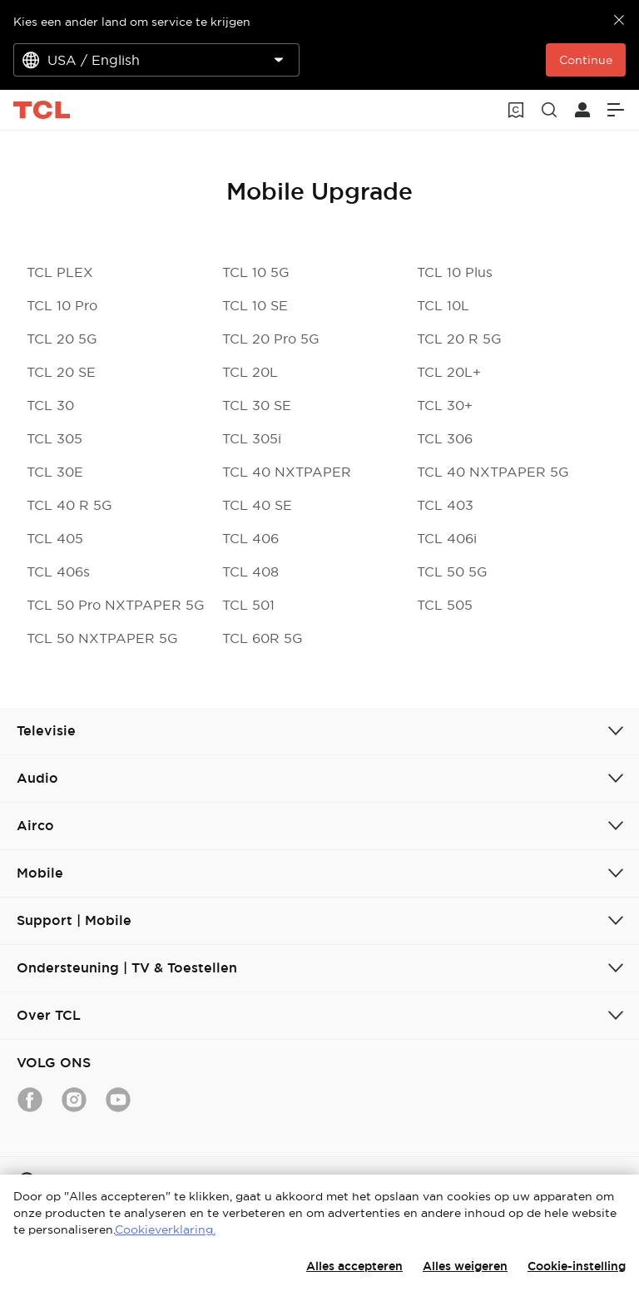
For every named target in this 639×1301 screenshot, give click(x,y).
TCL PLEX (60, 272)
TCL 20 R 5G (459, 338)
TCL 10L (443, 305)
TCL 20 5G (62, 338)
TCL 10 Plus (455, 272)
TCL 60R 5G (262, 638)
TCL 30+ (445, 405)
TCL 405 (55, 538)
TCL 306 (445, 438)
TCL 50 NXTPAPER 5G (102, 638)
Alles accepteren (354, 1266)
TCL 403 (445, 505)
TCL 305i (251, 438)
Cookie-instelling (577, 1266)
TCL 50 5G (452, 571)
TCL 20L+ (449, 372)
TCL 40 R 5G (69, 505)
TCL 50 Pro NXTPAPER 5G (116, 604)
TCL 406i (447, 538)
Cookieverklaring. (165, 1229)
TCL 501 (248, 604)
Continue (585, 59)
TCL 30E (55, 471)
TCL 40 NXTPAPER (286, 471)
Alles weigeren (465, 1266)
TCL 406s (58, 571)
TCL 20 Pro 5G (271, 338)
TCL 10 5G (256, 272)
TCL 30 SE (256, 405)
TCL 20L (250, 372)
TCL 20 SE (61, 372)
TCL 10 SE (255, 305)
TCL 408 (250, 571)
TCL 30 (50, 405)
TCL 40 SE (257, 505)
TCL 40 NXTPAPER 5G (493, 471)
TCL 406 (250, 538)
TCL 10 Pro (62, 305)
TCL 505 (445, 604)
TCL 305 (54, 438)
